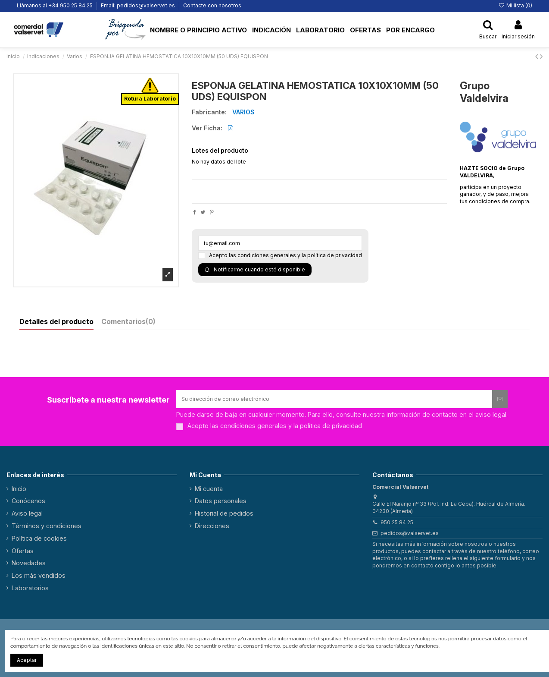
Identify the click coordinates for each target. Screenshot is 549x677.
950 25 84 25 (397, 522)
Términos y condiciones (46, 525)
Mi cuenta (209, 488)
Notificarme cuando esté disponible (255, 269)
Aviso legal (27, 513)
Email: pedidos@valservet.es (138, 5)
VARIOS (243, 112)
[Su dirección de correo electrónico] (334, 399)
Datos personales (220, 500)
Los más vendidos (39, 575)
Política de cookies (39, 538)
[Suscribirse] (500, 399)
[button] (126, 29)
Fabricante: (209, 112)
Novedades (29, 563)
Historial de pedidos (224, 513)
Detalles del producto (56, 322)
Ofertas (23, 550)
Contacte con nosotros (212, 5)
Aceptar (27, 660)
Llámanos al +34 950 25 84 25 (55, 5)
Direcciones (212, 525)
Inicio (19, 488)
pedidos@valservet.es (410, 533)
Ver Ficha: (207, 128)
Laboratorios (30, 588)
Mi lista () (515, 5)
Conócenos (28, 500)
